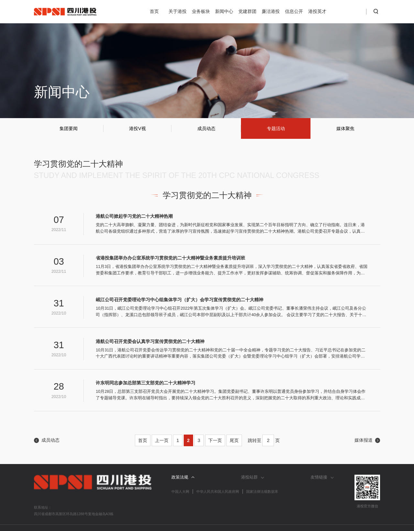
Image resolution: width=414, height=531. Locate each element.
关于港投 (178, 11)
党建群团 (247, 11)
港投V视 (137, 128)
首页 (154, 11)
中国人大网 (180, 491)
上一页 (162, 440)
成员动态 (206, 128)
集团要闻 (69, 128)
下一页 (215, 440)
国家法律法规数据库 (262, 491)
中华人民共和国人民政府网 (217, 491)
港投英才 (317, 11)
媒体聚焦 (345, 128)
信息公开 (294, 11)
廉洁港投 (271, 11)
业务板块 (201, 11)
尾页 (234, 440)
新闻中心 (224, 11)
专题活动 (276, 128)
